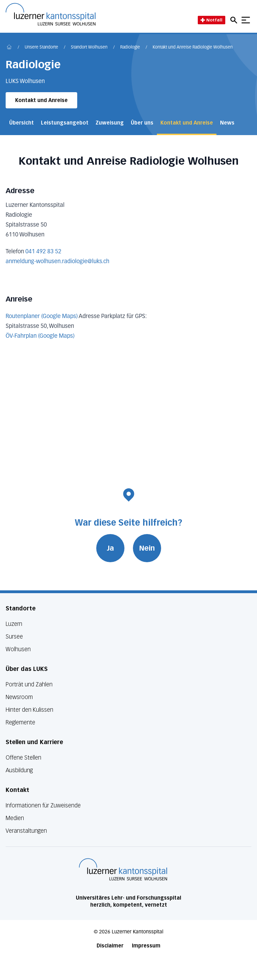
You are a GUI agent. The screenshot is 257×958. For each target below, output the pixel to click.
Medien (15, 818)
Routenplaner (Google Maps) (42, 316)
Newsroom (19, 697)
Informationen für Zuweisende (43, 805)
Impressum (146, 946)
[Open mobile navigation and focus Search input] (235, 20)
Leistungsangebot (64, 123)
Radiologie (130, 47)
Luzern (14, 624)
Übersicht (21, 123)
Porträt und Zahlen (29, 684)
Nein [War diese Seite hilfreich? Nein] (147, 548)
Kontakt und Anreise (41, 100)
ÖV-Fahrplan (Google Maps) (40, 336)
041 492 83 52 (43, 252)
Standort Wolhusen (89, 47)
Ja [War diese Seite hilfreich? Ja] (110, 548)
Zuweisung (110, 123)
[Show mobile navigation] (245, 20)
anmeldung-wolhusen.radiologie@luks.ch (57, 262)
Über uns (142, 123)
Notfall (211, 20)
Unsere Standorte (41, 47)
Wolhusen (18, 649)
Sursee (14, 636)
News (227, 123)
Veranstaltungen (26, 830)
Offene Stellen (23, 757)
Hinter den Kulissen (29, 709)
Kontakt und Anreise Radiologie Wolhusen (193, 47)
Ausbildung (19, 770)
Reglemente (20, 722)
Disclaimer (110, 946)
